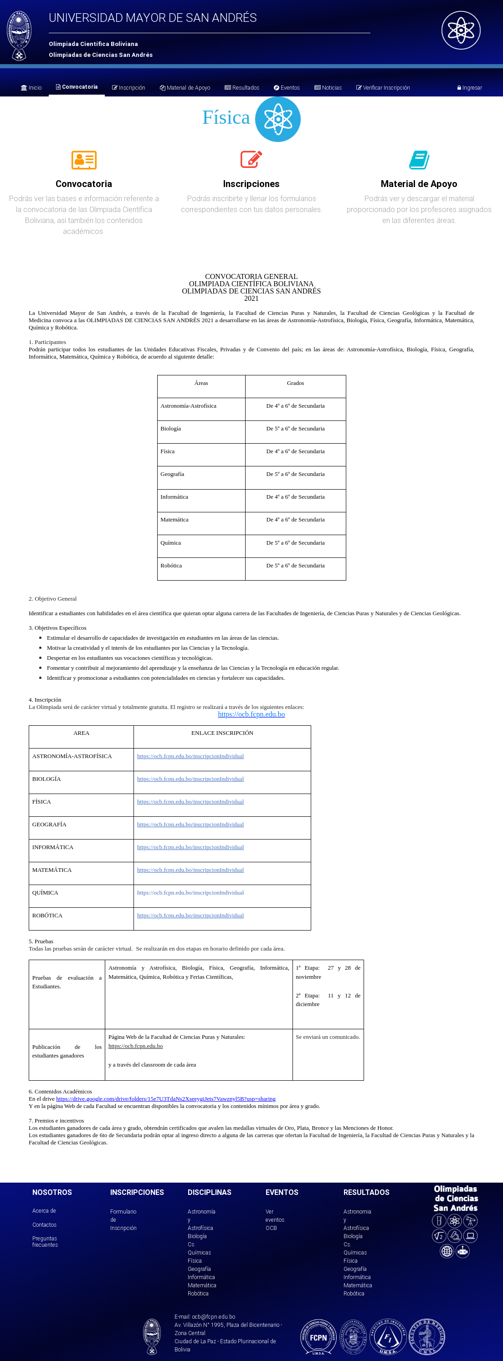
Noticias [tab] (328, 87)
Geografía (199, 1268)
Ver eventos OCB (275, 1219)
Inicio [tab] (31, 87)
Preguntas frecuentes (45, 1241)
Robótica (198, 1293)
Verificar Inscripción (383, 87)
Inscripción (128, 87)
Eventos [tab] (287, 87)
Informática (201, 1277)
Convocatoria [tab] (77, 86)
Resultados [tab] (242, 87)
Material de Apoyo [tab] (185, 87)
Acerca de (44, 1210)
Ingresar (469, 87)
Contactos (44, 1224)
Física (195, 1260)
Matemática (202, 1285)
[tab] (84, 165)
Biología (197, 1236)
